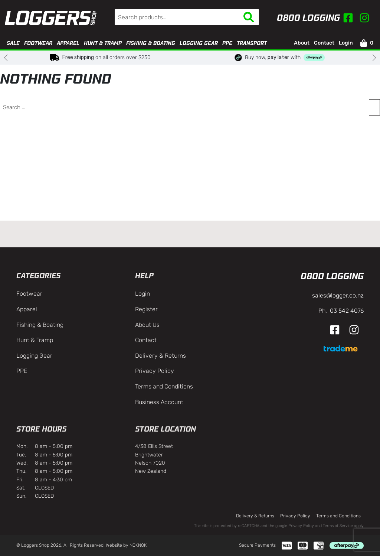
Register (146, 309)
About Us (147, 324)
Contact (324, 43)
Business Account (159, 402)
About (301, 43)
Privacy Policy (154, 370)
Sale (13, 43)
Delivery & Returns (160, 355)
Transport (252, 43)
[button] (6, 57)
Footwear (38, 43)
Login (346, 43)
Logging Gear (199, 43)
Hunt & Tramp (103, 43)
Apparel (68, 43)
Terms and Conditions (164, 386)
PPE (227, 43)
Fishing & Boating (150, 43)
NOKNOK (138, 545)
